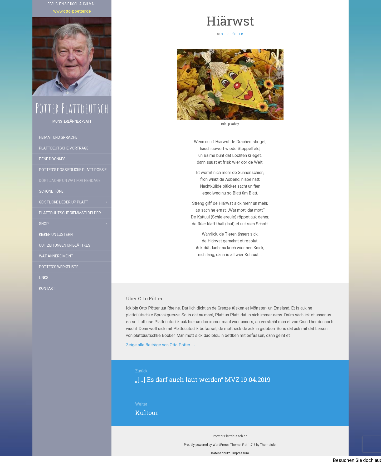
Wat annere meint (56, 256)
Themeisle (268, 445)
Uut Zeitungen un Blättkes (64, 245)
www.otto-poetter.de (72, 11)
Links (43, 278)
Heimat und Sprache (58, 137)
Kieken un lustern (56, 234)
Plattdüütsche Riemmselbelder (70, 213)
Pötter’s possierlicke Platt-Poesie (73, 170)
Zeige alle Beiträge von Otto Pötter (161, 344)
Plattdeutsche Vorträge (64, 148)
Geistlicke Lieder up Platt (63, 202)
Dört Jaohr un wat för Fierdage (70, 180)
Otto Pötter (232, 34)
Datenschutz (220, 453)
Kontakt (47, 288)
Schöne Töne (51, 191)
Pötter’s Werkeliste (59, 267)
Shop (44, 224)
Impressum (240, 453)
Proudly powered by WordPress (206, 445)
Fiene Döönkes (52, 159)
